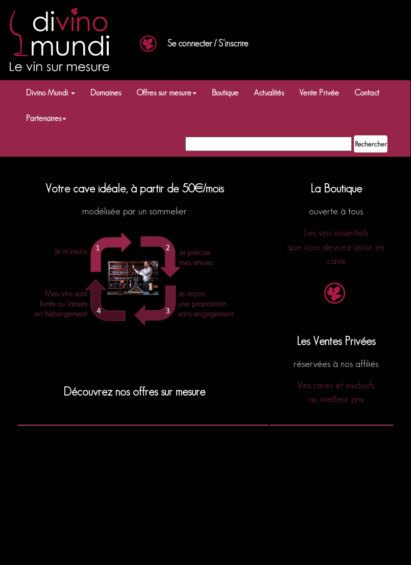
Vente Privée (319, 92)
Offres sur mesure (166, 92)
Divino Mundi (50, 92)
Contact (366, 92)
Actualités (269, 92)
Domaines (105, 92)
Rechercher (371, 144)
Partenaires (46, 118)
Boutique (225, 92)
